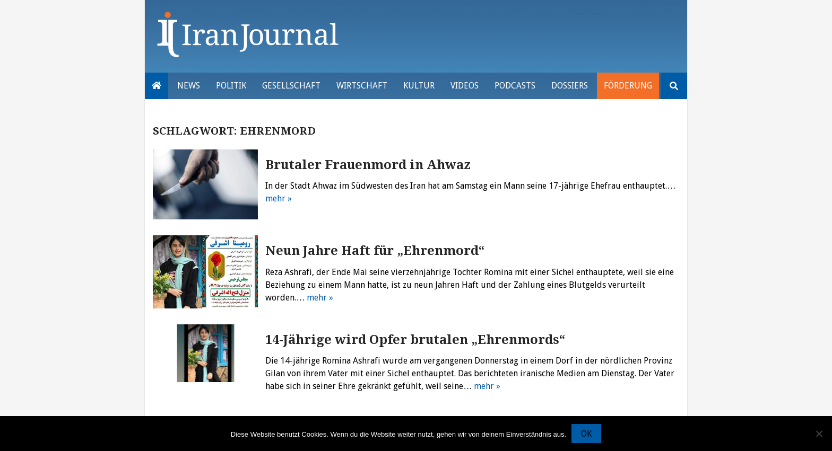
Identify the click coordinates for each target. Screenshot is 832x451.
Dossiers (569, 86)
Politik (231, 86)
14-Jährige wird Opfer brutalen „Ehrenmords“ (415, 339)
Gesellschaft (291, 86)
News (188, 86)
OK (586, 434)
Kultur (419, 86)
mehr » (278, 198)
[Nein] (818, 433)
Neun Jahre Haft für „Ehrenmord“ (375, 250)
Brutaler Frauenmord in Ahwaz (368, 164)
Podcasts (515, 86)
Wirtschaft (361, 86)
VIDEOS (464, 86)
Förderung (628, 86)
